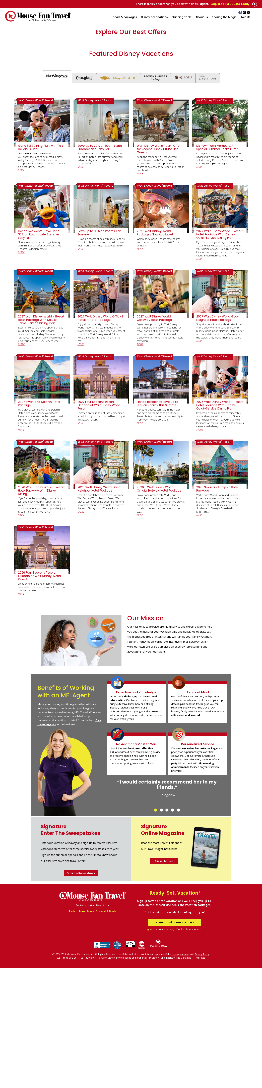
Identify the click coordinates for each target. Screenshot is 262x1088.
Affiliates (200, 1077)
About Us (201, 17)
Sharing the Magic (224, 17)
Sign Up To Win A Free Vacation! (174, 1042)
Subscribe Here (164, 981)
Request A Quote (106, 1031)
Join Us (245, 17)
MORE (21, 290)
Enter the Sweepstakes (81, 993)
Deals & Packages (125, 17)
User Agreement (180, 1074)
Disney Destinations (154, 17)
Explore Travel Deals (81, 1031)
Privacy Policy (202, 1074)
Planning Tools (181, 17)
